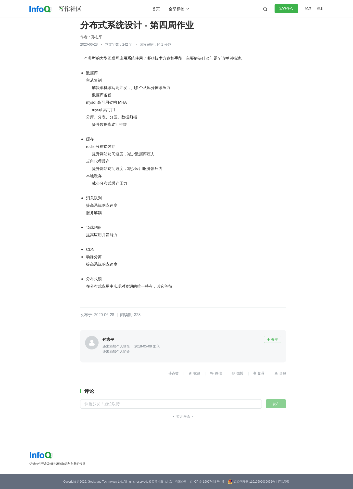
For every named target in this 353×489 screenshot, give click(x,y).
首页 (156, 9)
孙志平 (96, 37)
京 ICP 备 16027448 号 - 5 (207, 481)
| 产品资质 (283, 481)
